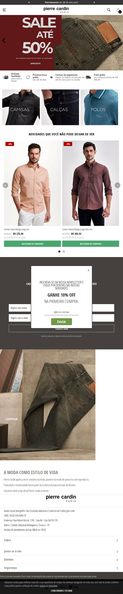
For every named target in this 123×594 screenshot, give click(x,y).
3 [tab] (66, 64)
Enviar (61, 321)
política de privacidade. (49, 585)
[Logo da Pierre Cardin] (56, 10)
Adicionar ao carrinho (32, 243)
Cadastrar (61, 328)
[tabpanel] (61, 39)
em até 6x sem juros (61, 2)
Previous (29, 2)
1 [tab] (56, 64)
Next (94, 2)
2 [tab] (61, 64)
